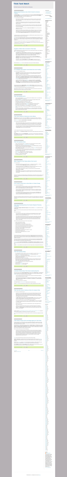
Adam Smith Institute (48, 118)
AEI (46, 116)
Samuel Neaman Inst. (48, 214)
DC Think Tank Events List (49, 13)
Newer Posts (15, 350)
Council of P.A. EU (48, 261)
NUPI (46, 91)
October (46, 309)
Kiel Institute (47, 134)
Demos (47, 95)
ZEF (46, 289)
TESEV (47, 216)
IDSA (46, 266)
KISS (46, 220)
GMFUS (47, 178)
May (45, 313)
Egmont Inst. (47, 186)
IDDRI (46, 243)
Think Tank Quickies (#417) (19, 96)
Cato (46, 114)
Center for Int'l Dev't (48, 280)
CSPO (46, 201)
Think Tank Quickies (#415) (19, 251)
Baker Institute (47, 290)
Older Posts (42, 350)
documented (20, 62)
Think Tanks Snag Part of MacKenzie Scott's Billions (25, 116)
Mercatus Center (47, 284)
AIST (46, 211)
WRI (46, 226)
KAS (46, 76)
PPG (47, 281)
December (46, 317)
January (46, 326)
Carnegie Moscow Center (48, 119)
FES (46, 70)
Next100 (16, 261)
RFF (46, 230)
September (46, 319)
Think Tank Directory (48, 12)
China (25, 105)
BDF (46, 150)
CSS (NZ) (47, 298)
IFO (46, 93)
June (45, 312)
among (17, 283)
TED (46, 217)
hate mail (27, 104)
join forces (21, 263)
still (24, 88)
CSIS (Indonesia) (48, 89)
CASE (46, 122)
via (28, 101)
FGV (46, 83)
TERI (46, 239)
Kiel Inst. (47, 81)
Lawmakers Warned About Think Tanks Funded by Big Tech (26, 270)
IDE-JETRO (47, 147)
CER (46, 74)
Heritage (47, 113)
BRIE (46, 141)
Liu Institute (47, 293)
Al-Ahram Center (48, 87)
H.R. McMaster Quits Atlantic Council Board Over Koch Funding (27, 69)
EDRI (46, 270)
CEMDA (47, 244)
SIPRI (46, 117)
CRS (46, 252)
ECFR (46, 69)
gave (19, 131)
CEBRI (47, 145)
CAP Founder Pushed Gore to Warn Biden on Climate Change (27, 183)
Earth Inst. (47, 235)
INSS (46, 193)
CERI (46, 171)
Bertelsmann (47, 200)
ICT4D (47, 207)
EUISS (46, 85)
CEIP (46, 106)
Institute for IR (47, 296)
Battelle (46, 202)
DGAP (46, 78)
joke (21, 262)
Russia (32, 105)
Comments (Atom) (19, 351)
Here (14, 17)
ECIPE (46, 144)
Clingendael (47, 80)
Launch (16, 106)
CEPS (46, 238)
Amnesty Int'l (47, 64)
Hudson (47, 183)
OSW (46, 185)
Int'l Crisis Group (47, 65)
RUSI (46, 94)
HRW (46, 75)
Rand (46, 108)
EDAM (47, 146)
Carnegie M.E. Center (48, 77)
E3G (46, 242)
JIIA (46, 90)
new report (36, 207)
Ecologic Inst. (47, 229)
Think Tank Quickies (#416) (19, 141)
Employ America (17, 151)
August (46, 310)
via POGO (40, 253)
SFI (46, 204)
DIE (46, 258)
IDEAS (46, 281)
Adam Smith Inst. (47, 68)
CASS (46, 72)
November (46, 328)
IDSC (46, 273)
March (46, 305)
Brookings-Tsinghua (48, 288)
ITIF (46, 203)
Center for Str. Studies (48, 189)
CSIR (46, 206)
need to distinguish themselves (26, 144)
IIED (46, 234)
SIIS (46, 191)
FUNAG (47, 263)
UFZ (46, 240)
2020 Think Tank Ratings (48, 11)
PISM (46, 125)
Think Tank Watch (21, 4)
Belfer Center (47, 279)
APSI (46, 179)
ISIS (46, 208)
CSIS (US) (47, 158)
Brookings (47, 132)
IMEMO (47, 121)
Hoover (47, 167)
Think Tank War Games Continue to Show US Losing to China (27, 290)
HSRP (46, 297)
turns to (17, 152)
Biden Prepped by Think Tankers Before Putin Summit (25, 161)
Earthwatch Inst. (47, 231)
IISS (46, 67)
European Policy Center (48, 88)
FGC (46, 123)
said (28, 133)
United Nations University (48, 256)
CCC (46, 232)
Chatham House (47, 63)
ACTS (46, 213)
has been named (21, 14)
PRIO (46, 176)
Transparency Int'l (48, 180)
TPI (46, 209)
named (25, 143)
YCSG (46, 292)
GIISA (46, 73)
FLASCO (47, 267)
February (46, 306)
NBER (46, 139)
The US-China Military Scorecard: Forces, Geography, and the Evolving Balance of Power (29, 310)
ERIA (46, 152)
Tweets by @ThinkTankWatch (48, 18)
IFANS (47, 265)
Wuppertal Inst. (47, 233)
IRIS (46, 177)
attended (35, 147)
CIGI (46, 82)
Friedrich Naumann (48, 98)
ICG (46, 165)
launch (31, 145)
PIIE (46, 111)
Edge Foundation (48, 219)
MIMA (47, 271)
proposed (27, 103)
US (19, 105)
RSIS (46, 96)
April (45, 334)
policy (19, 153)
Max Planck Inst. (47, 199)
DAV (46, 268)
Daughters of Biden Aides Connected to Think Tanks (25, 48)
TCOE (46, 215)
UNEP (46, 237)
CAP (46, 175)
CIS (46, 149)
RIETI (46, 269)
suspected (29, 254)
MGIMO (47, 291)
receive (22, 99)
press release (17, 78)
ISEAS (46, 299)
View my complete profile (48, 467)
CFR (46, 135)
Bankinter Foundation (48, 212)
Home (29, 350)
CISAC (46, 283)
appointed (19, 100)
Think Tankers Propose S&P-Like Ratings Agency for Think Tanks (27, 320)
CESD (46, 86)
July (45, 311)
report (20, 76)
